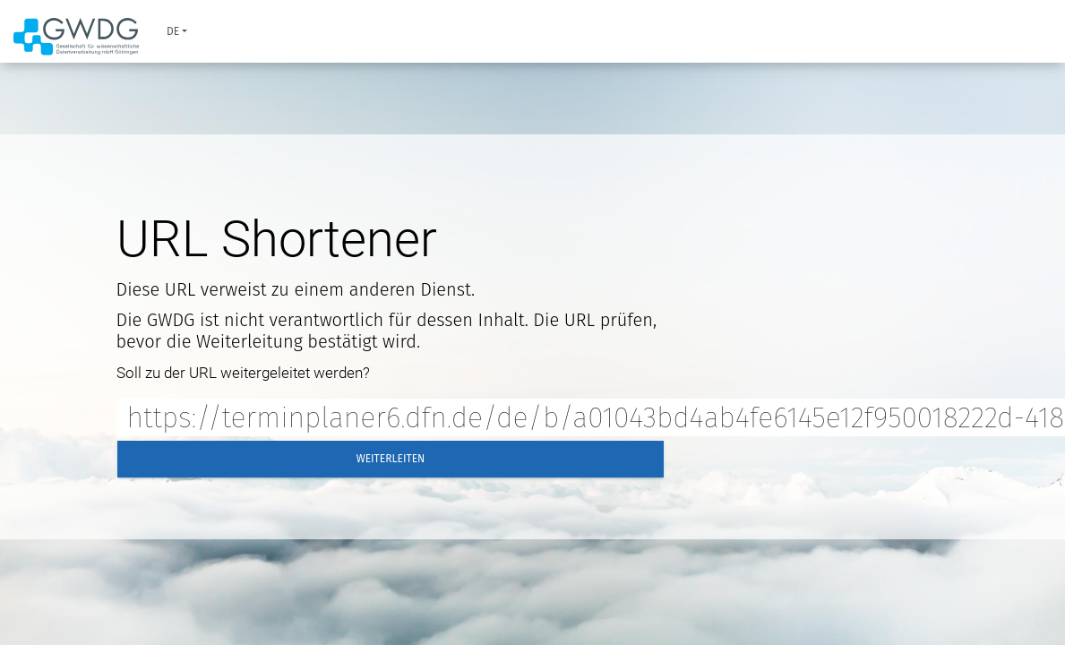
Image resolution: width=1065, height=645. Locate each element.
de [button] (173, 31)
